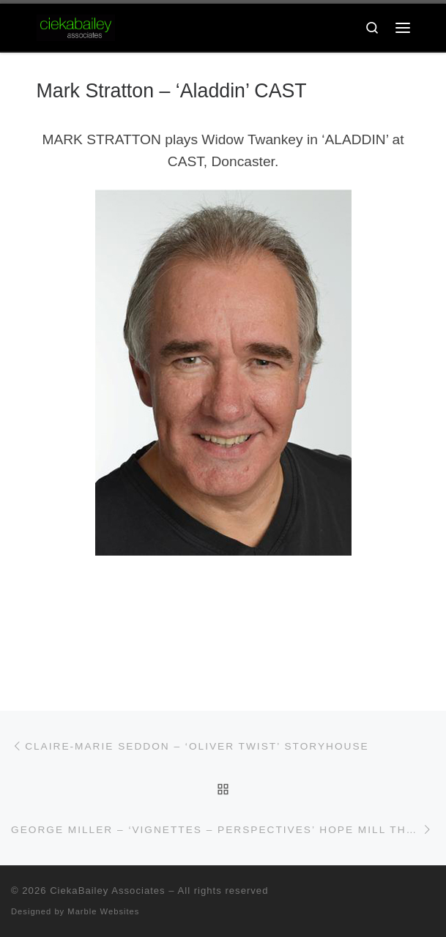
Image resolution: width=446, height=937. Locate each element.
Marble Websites (103, 911)
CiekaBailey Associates (108, 890)
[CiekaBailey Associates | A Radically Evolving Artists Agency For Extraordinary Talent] (76, 27)
